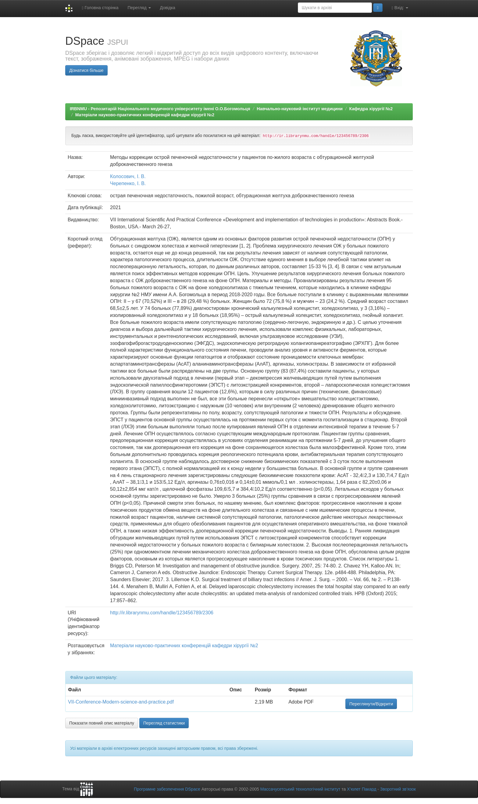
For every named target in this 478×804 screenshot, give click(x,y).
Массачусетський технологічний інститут (300, 789)
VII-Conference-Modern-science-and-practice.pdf (121, 701)
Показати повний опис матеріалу (101, 723)
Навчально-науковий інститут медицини (300, 108)
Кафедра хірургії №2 (371, 108)
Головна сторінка (100, 7)
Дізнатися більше (86, 70)
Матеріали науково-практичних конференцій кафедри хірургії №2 (144, 114)
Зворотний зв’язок (398, 789)
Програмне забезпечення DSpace (167, 789)
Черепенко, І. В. (128, 183)
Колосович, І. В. (127, 176)
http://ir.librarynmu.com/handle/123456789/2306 (161, 612)
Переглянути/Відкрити (371, 703)
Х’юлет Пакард (361, 789)
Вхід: (400, 7)
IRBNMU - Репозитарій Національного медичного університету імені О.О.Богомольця (160, 108)
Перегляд (139, 7)
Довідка (167, 7)
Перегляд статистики (164, 723)
